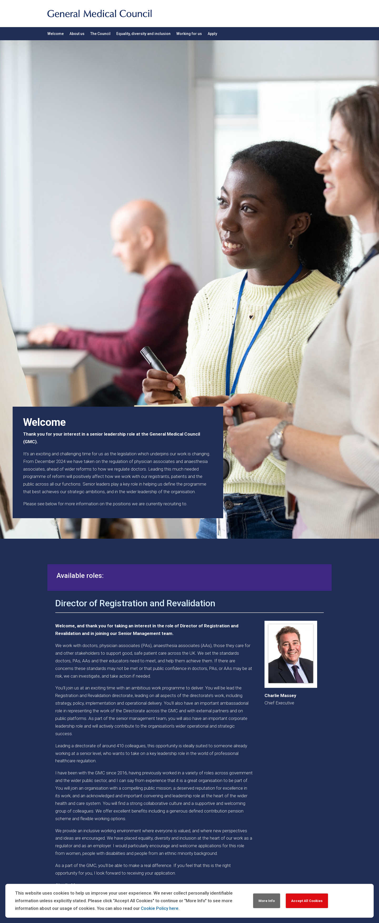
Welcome (55, 34)
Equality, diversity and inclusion (143, 34)
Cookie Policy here (159, 908)
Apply (212, 34)
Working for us (189, 34)
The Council (100, 34)
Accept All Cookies (307, 901)
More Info (266, 901)
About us (76, 34)
